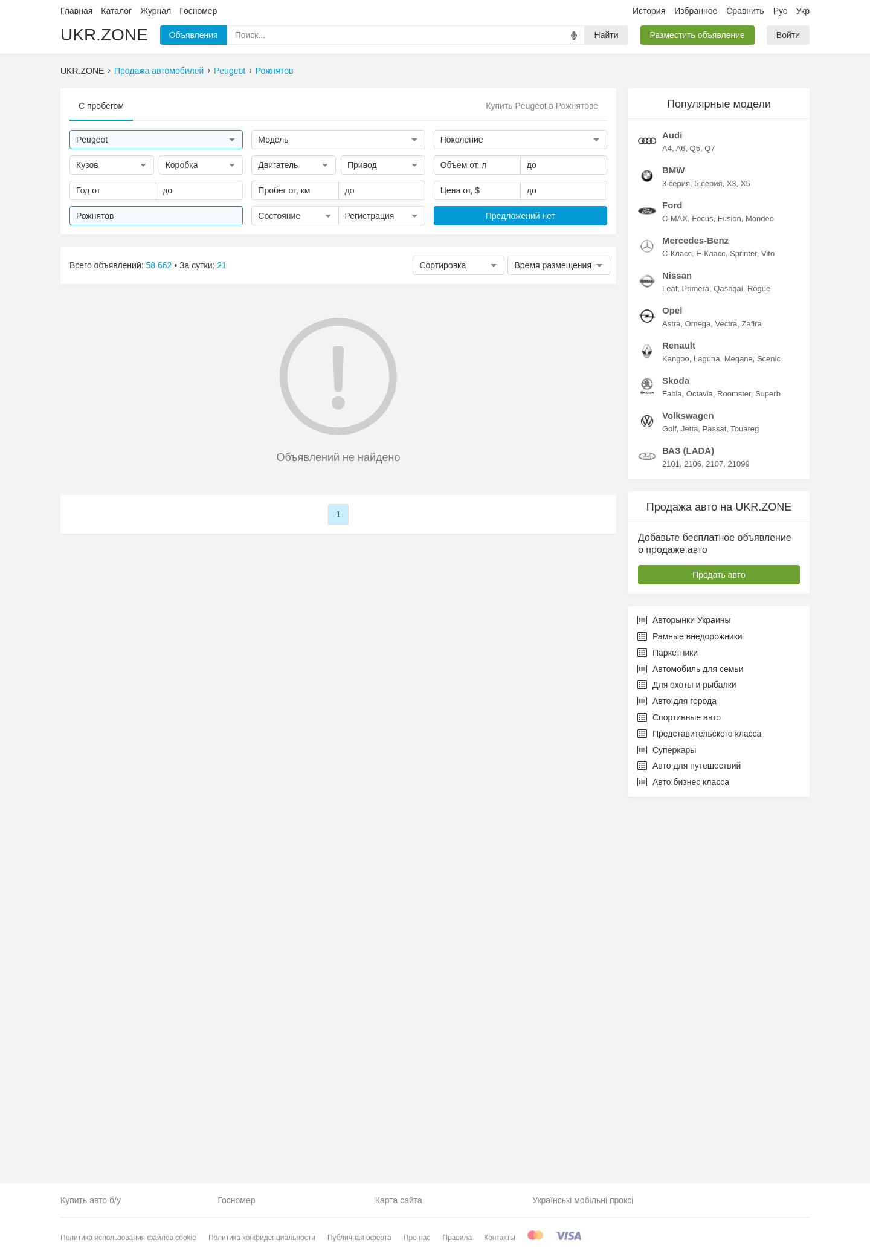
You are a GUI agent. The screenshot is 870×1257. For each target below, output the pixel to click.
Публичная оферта (359, 1237)
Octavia (699, 768)
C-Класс (677, 628)
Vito (768, 628)
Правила (457, 1237)
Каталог (116, 11)
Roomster (734, 768)
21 (222, 265)
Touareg (744, 803)
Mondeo (760, 593)
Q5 (695, 523)
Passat (715, 803)
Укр (803, 11)
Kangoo (675, 733)
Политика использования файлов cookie (128, 1237)
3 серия (676, 558)
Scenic (769, 733)
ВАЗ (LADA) (688, 825)
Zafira (752, 698)
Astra (671, 698)
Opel (672, 685)
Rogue (758, 663)
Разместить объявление (697, 35)
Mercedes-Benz (695, 615)
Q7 (709, 523)
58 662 (159, 265)
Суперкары (666, 1124)
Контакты (499, 1237)
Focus (702, 593)
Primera (696, 663)
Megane (738, 733)
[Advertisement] (719, 269)
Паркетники (667, 1027)
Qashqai (728, 663)
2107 (714, 838)
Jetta (689, 803)
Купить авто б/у (90, 1200)
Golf (669, 803)
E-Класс (710, 628)
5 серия (708, 558)
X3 (731, 558)
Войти (788, 35)
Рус (780, 11)
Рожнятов (275, 71)
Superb (768, 768)
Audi (672, 510)
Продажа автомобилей (159, 71)
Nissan (677, 650)
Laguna (707, 733)
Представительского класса (699, 1108)
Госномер (198, 11)
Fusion (729, 593)
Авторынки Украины (684, 995)
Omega (698, 698)
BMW (673, 545)
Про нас (417, 1237)
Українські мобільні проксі (582, 1200)
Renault (678, 720)
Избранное (695, 11)
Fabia (672, 768)
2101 (671, 838)
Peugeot (229, 71)
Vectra (726, 698)
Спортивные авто (679, 1092)
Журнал (155, 11)
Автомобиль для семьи (690, 1044)
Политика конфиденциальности (261, 1237)
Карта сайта (398, 1200)
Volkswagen (688, 790)
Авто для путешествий (689, 1140)
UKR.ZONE (104, 34)
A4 (667, 523)
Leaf (669, 663)
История (649, 11)
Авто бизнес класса (683, 1157)
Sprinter (743, 628)
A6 (680, 523)
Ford (672, 580)
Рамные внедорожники (690, 1011)
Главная (76, 11)
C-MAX (675, 593)
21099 (738, 838)
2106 (692, 838)
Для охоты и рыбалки (686, 1059)
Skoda (675, 755)
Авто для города (677, 1076)
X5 (745, 558)
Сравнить (745, 11)
